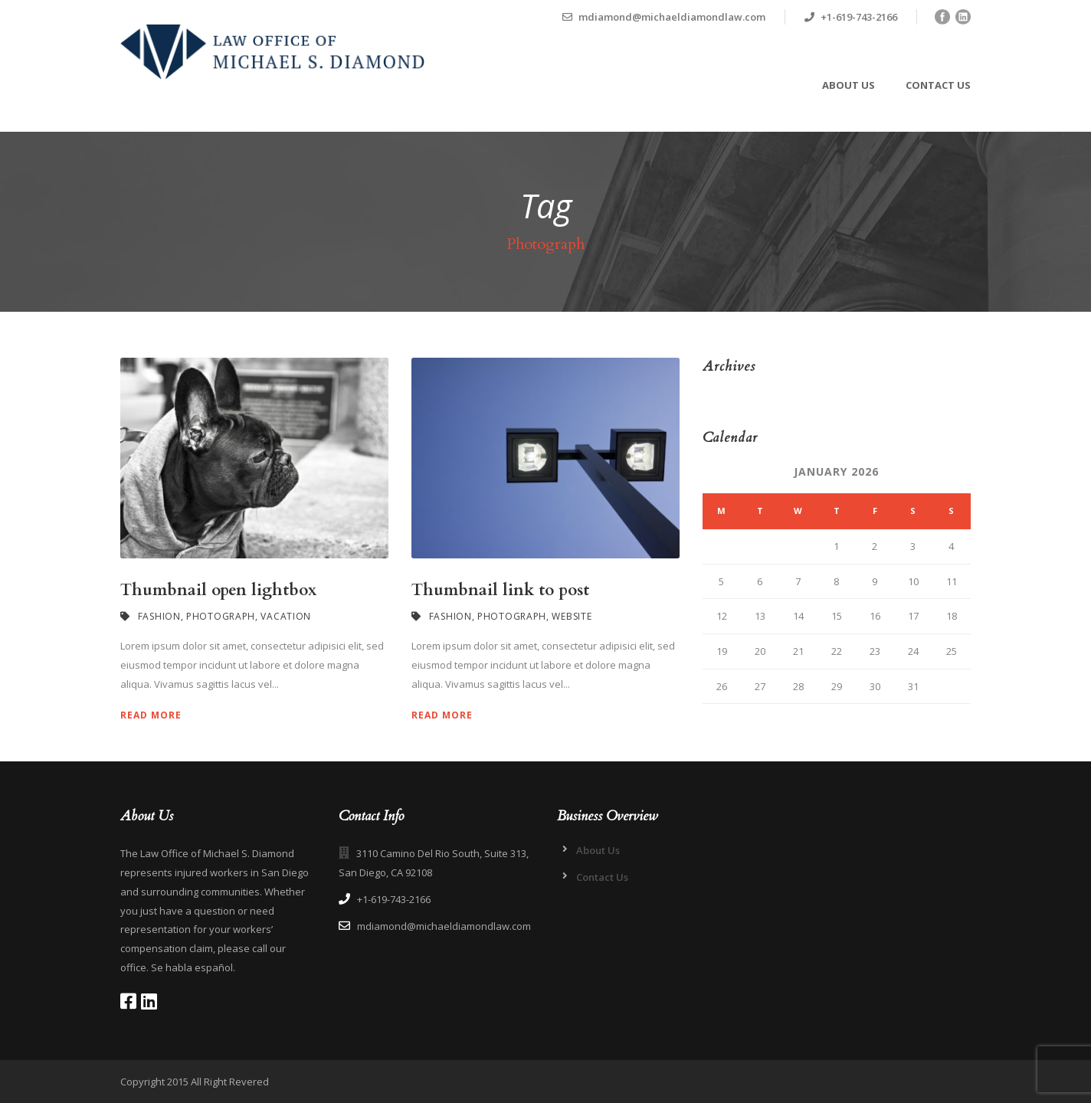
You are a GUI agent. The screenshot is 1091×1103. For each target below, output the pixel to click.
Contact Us (938, 85)
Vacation (285, 616)
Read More (151, 715)
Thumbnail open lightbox (218, 590)
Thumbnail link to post (500, 590)
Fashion (159, 616)
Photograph (220, 616)
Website (571, 616)
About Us (848, 85)
